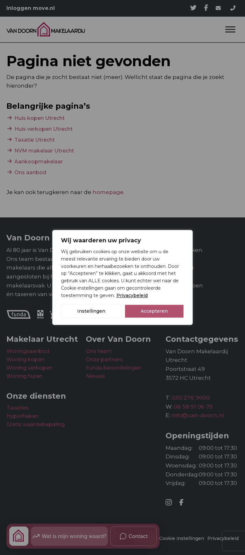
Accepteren (154, 311)
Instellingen (91, 311)
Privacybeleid (132, 295)
